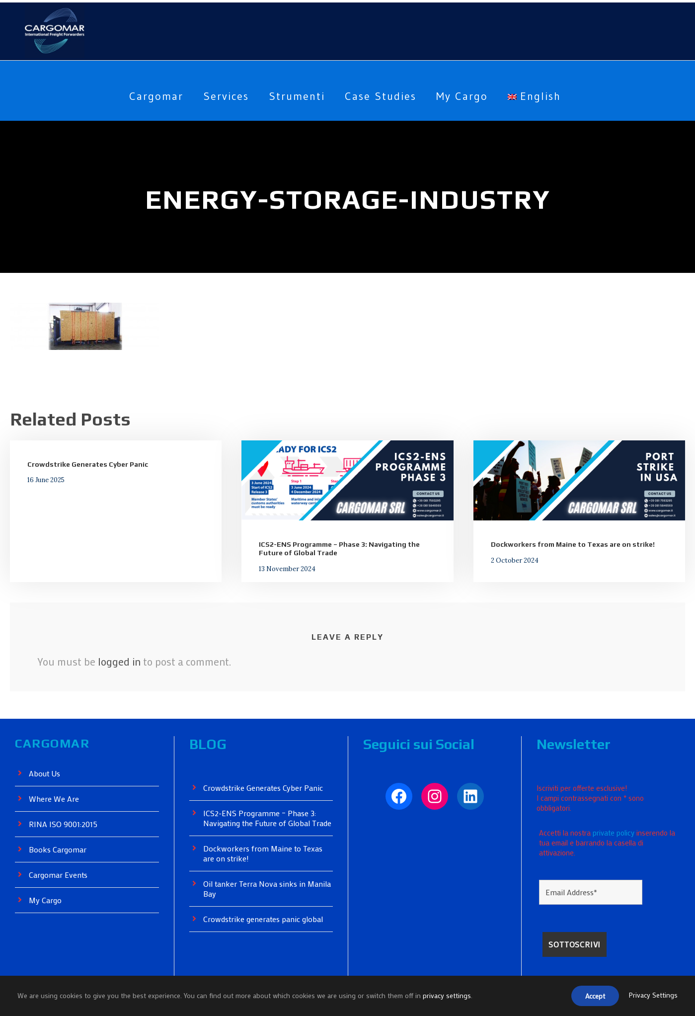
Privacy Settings (653, 996)
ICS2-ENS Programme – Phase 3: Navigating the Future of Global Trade (263, 823)
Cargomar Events (60, 875)
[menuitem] (541, 103)
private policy (616, 827)
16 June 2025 (44, 479)
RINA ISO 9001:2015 (66, 824)
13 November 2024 (284, 568)
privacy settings (448, 996)
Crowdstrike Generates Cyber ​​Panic (86, 464)
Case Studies (380, 96)
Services (222, 96)
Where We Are (54, 799)
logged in (119, 662)
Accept (592, 997)
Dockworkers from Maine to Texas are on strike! (570, 544)
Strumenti (294, 96)
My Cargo (466, 96)
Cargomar (149, 96)
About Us (45, 773)
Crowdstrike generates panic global (265, 929)
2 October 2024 (511, 560)
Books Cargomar (58, 850)
